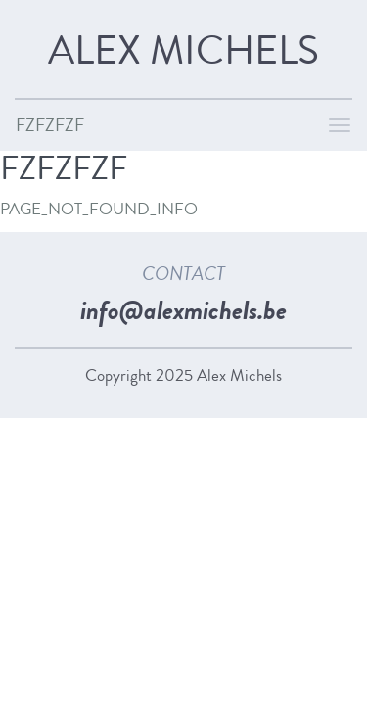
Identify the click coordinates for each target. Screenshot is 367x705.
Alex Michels (183, 51)
